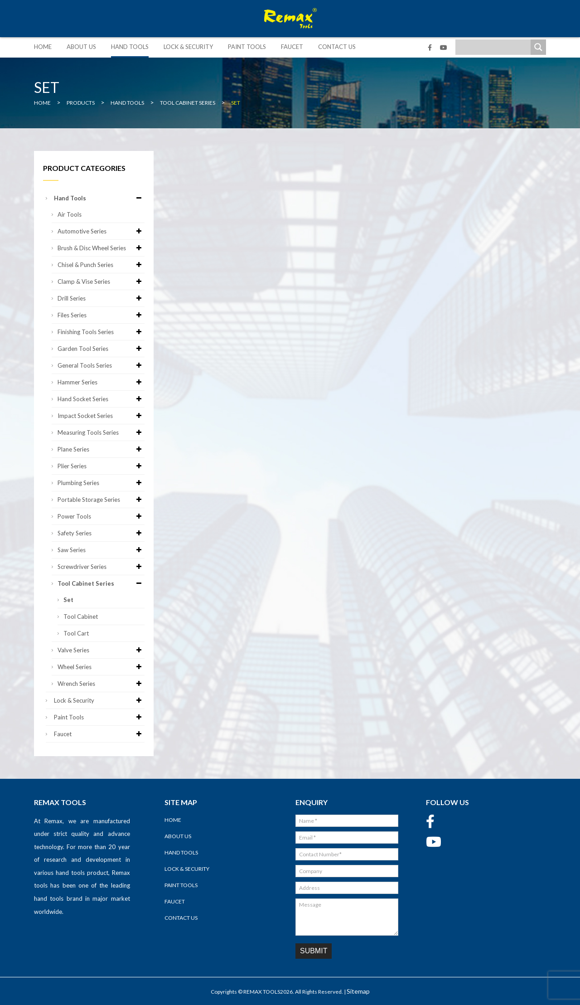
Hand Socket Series (101, 399)
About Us (81, 46)
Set (68, 599)
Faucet (292, 46)
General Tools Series (101, 365)
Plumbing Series (101, 482)
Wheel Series (101, 666)
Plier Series (101, 466)
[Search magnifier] (538, 47)
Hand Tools (130, 46)
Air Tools (70, 214)
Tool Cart (76, 633)
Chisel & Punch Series (101, 264)
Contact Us (337, 46)
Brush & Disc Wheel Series (101, 248)
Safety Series (101, 533)
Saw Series (101, 549)
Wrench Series (101, 683)
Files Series (101, 315)
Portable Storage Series (101, 499)
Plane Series (101, 449)
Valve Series (101, 650)
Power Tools (101, 516)
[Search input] (495, 47)
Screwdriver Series (101, 566)
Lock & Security (188, 46)
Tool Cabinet (80, 616)
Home (43, 46)
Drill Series (101, 298)
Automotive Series (101, 231)
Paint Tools (247, 46)
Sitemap (358, 991)
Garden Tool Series (101, 348)
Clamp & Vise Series (101, 281)
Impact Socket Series (101, 415)
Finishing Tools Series (101, 331)
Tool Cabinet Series (101, 583)
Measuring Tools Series (101, 432)
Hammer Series (101, 382)
